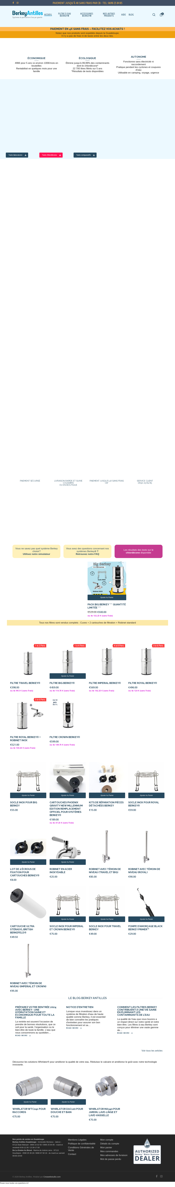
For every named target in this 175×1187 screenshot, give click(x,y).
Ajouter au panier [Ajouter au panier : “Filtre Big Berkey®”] (67, 676)
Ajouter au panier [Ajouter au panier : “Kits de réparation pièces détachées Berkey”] (107, 795)
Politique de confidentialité (81, 1143)
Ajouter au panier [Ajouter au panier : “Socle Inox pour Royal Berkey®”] (146, 795)
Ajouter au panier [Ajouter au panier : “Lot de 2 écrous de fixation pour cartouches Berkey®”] (28, 862)
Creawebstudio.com (52, 1177)
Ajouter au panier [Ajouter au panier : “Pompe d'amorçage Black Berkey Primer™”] (146, 919)
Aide (123, 15)
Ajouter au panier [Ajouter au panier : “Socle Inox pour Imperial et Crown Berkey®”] (67, 919)
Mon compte (106, 1139)
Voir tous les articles (152, 1050)
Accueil (48, 15)
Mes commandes (109, 1151)
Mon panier (106, 1147)
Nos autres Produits (109, 15)
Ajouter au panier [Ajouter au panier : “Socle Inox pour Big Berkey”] (28, 795)
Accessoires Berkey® (86, 15)
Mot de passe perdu (110, 1159)
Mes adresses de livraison (114, 1155)
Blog (131, 15)
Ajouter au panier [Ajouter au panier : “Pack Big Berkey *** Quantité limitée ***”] (106, 597)
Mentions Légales (77, 1139)
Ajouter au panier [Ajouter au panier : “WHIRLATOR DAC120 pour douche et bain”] (68, 1102)
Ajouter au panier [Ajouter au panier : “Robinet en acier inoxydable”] (67, 862)
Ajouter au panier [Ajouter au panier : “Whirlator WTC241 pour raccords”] (30, 1102)
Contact (72, 1154)
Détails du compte (109, 1143)
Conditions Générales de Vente (81, 1149)
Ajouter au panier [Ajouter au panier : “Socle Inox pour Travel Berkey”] (107, 919)
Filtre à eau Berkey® (64, 15)
